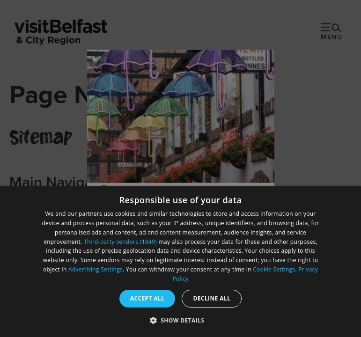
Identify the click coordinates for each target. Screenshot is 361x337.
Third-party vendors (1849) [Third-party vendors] (120, 242)
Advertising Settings (95, 269)
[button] (181, 320)
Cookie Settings (274, 269)
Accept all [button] (147, 298)
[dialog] (180, 261)
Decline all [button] (211, 298)
